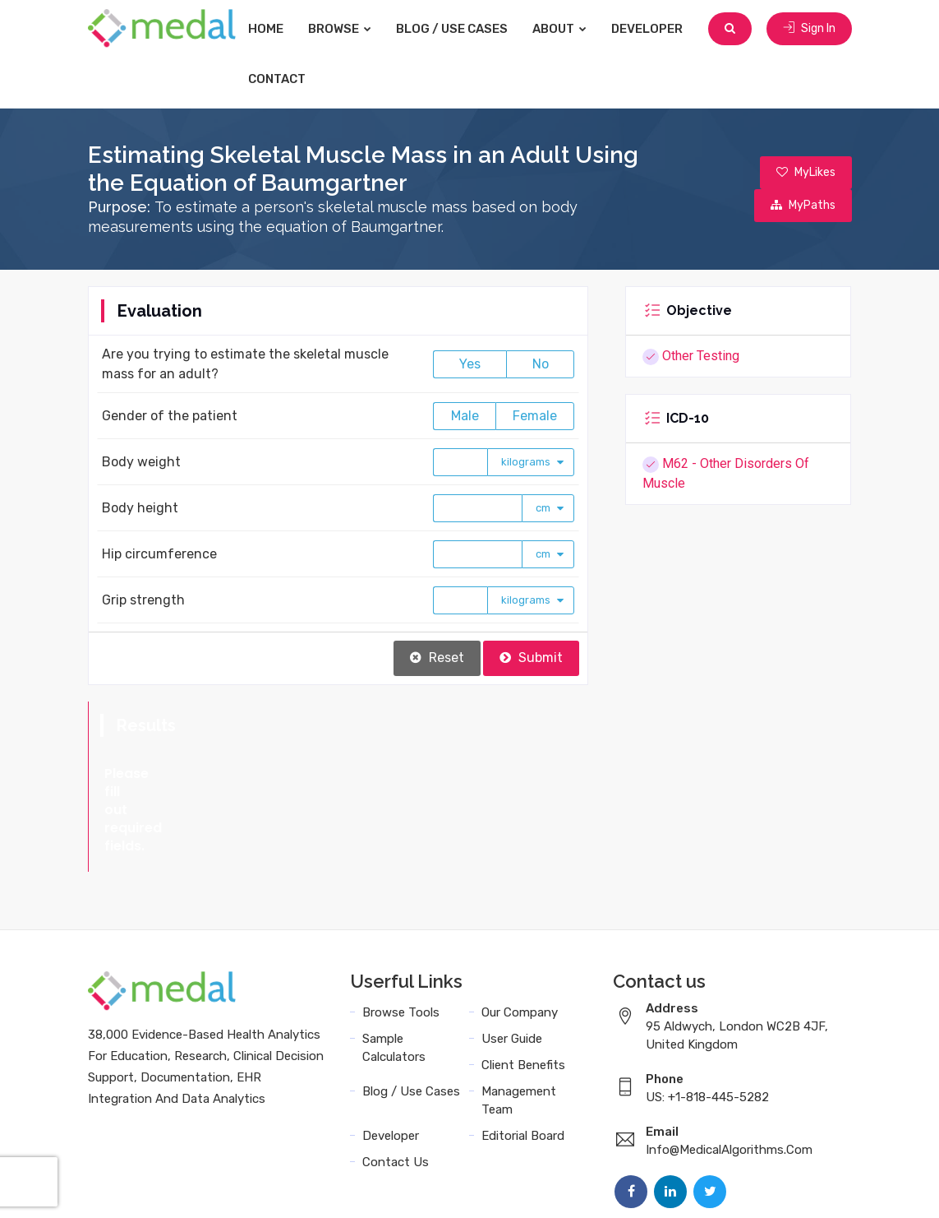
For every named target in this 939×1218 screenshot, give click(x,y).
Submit (531, 657)
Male (465, 416)
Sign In (809, 28)
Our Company (519, 940)
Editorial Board (522, 1063)
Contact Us (395, 1089)
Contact (277, 79)
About (559, 28)
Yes (470, 364)
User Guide (511, 966)
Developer (647, 28)
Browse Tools (401, 940)
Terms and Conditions (591, 1187)
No (540, 364)
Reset (437, 657)
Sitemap (823, 1187)
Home (265, 28)
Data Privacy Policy (728, 1187)
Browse (339, 28)
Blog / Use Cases (452, 28)
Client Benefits (523, 992)
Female (535, 416)
